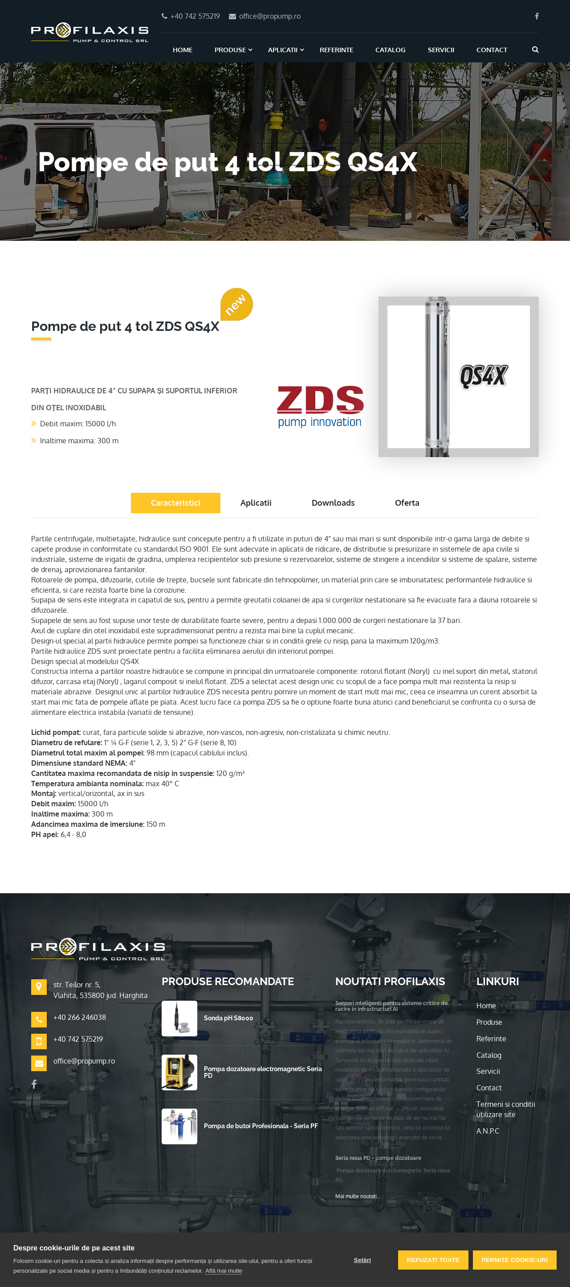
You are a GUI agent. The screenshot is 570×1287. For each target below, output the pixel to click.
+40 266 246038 (79, 1017)
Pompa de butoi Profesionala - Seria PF (261, 1126)
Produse (230, 49)
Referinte (336, 49)
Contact (491, 49)
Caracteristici (175, 502)
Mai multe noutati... (358, 1196)
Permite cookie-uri (515, 1260)
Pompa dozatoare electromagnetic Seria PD (263, 1072)
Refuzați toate (433, 1260)
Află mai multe (223, 1270)
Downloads (333, 502)
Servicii (441, 49)
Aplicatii (282, 49)
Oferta (407, 502)
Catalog (390, 49)
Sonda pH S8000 (228, 1018)
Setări (362, 1260)
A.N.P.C (487, 1130)
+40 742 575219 (78, 1039)
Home (182, 49)
